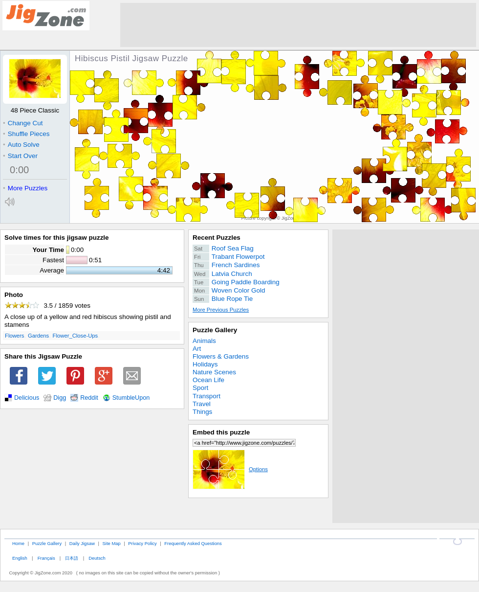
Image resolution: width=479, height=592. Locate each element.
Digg (59, 397)
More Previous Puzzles (221, 310)
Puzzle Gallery (215, 330)
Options (230, 469)
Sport (200, 387)
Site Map (112, 543)
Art (197, 348)
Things (202, 411)
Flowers (14, 336)
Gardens (38, 336)
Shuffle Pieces (26, 133)
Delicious (26, 397)
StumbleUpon (131, 397)
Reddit (89, 397)
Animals (204, 340)
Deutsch (96, 558)
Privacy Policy (142, 543)
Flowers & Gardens (221, 356)
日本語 (71, 558)
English (19, 558)
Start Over (20, 155)
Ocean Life (208, 380)
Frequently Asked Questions (192, 543)
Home (18, 543)
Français (46, 558)
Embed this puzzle (221, 432)
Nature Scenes (214, 372)
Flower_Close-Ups (75, 336)
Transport (206, 396)
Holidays (205, 364)
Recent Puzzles (216, 237)
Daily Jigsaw (82, 543)
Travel (202, 404)
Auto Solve (21, 144)
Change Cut (23, 123)
